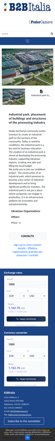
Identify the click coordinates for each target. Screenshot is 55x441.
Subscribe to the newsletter (24, 421)
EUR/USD (10, 324)
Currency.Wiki (40, 324)
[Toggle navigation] (27, 41)
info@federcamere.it (19, 411)
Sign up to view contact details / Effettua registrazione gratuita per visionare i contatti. (27, 250)
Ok (27, 437)
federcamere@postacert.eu (19, 415)
